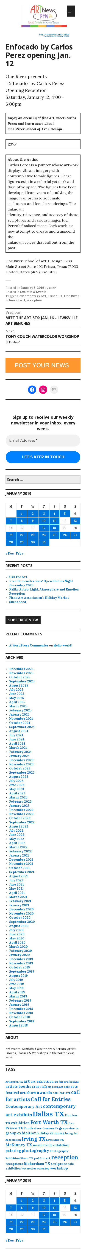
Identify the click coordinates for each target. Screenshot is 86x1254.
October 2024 (19, 723)
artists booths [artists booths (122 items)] (18, 1086)
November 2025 (21, 673)
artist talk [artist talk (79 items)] (39, 1086)
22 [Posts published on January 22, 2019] (22, 535)
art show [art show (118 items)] (28, 1092)
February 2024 (20, 752)
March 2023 (18, 797)
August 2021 (18, 876)
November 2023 (21, 764)
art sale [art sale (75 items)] (64, 1086)
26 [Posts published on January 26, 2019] (65, 535)
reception (34, 300)
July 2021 (16, 880)
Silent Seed (17, 602)
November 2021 (21, 864)
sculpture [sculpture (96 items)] (59, 1164)
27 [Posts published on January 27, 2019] (75, 535)
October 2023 (19, 768)
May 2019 (16, 988)
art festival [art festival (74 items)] (71, 1081)
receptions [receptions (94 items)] (14, 1164)
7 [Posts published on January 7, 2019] (11, 521)
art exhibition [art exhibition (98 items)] (42, 1081)
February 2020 (20, 951)
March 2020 (18, 947)
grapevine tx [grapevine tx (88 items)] (69, 1128)
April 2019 (17, 992)
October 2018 (19, 1017)
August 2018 (18, 1025)
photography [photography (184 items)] (35, 1150)
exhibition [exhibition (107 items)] (20, 1123)
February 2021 (20, 901)
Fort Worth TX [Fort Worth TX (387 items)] (49, 1122)
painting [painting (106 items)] (13, 1151)
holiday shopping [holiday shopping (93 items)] (50, 1133)
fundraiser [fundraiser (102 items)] (33, 1128)
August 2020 (18, 926)
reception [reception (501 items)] (64, 1157)
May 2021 (16, 889)
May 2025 (16, 698)
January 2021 (19, 905)
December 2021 (21, 860)
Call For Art (18, 577)
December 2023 (21, 760)
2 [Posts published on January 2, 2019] (33, 514)
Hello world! (62, 645)
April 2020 (17, 942)
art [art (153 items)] (27, 1081)
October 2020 (20, 918)
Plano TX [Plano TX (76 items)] (26, 1158)
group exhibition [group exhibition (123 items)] (21, 1133)
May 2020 (16, 938)
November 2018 (21, 1013)
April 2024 (17, 743)
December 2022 (21, 810)
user (52, 288)
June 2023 (16, 785)
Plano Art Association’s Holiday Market (39, 598)
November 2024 (21, 719)
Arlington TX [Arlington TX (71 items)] (14, 1081)
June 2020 (17, 934)
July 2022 (16, 831)
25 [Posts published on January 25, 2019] (54, 535)
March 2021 (18, 897)
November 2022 (21, 814)
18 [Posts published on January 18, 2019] (54, 528)
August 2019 (18, 976)
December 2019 (21, 959)
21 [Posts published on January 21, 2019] (11, 535)
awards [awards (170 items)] (44, 1092)
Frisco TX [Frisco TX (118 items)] (14, 1128)
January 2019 (19, 1005)
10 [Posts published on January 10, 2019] (44, 521)
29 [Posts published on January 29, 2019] (22, 542)
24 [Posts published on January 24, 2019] (44, 535)
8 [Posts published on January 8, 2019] (22, 521)
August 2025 (18, 685)
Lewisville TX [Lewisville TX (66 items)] (55, 1139)
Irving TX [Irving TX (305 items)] (33, 1139)
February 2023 (20, 802)
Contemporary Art (31, 296)
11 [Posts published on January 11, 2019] (54, 521)
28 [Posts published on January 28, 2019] (11, 542)
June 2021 (16, 884)
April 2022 (17, 843)
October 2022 (19, 818)
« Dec (10, 553)
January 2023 (19, 806)
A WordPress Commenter (28, 645)
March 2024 (18, 748)
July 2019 (16, 980)
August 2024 (18, 731)
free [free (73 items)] (71, 1123)
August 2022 (18, 826)
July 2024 (16, 735)
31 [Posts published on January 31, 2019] (44, 542)
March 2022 (18, 847)
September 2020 (22, 922)
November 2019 (21, 963)
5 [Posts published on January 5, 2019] (65, 514)
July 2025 (16, 690)
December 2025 (21, 669)
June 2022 (16, 835)
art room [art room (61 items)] (53, 1086)
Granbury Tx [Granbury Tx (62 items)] (50, 1128)
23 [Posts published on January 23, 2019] (33, 535)
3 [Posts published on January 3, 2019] (44, 514)
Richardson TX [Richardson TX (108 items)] (37, 1163)
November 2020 (21, 913)
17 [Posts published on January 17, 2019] (43, 528)
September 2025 (21, 681)
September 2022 (22, 822)
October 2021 (19, 868)
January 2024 (19, 756)
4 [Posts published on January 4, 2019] (54, 514)
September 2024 (22, 727)
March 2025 (18, 706)
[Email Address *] (43, 441)
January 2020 (19, 955)
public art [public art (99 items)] (42, 1158)
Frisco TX (55, 296)
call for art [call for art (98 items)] (61, 1093)
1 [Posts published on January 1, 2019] (21, 514)
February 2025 (20, 710)
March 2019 (18, 996)
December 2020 (21, 909)
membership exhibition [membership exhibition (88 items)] (51, 1145)
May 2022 (16, 839)
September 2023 (22, 773)
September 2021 (21, 872)
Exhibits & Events (33, 292)
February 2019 (20, 1001)
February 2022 (20, 851)
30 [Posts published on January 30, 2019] (33, 542)
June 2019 (16, 984)
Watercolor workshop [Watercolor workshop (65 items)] (35, 1168)
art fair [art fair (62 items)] (58, 1081)
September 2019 (21, 971)
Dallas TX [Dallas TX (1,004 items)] (48, 1113)
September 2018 (21, 1021)
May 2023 (16, 789)
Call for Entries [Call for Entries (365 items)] (51, 1099)
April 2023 (17, 793)
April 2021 (17, 893)
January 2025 (19, 714)
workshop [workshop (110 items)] (59, 1168)
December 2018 (21, 1009)
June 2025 (16, 694)
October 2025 (19, 677)
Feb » (20, 553)
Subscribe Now (23, 620)
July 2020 (16, 930)
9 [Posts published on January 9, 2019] (33, 521)
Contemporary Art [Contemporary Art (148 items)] (24, 1106)
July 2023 (16, 781)
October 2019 (19, 967)
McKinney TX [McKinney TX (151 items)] (19, 1144)
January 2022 (19, 855)
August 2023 (18, 777)
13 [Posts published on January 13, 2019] (75, 521)
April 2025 (17, 702)
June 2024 (16, 739)
